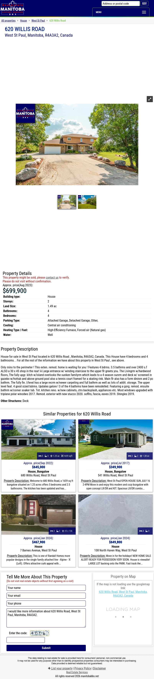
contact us (52, 277)
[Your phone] (46, 603)
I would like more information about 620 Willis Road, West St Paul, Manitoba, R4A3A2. (46, 617)
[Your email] (46, 596)
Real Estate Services (77, 672)
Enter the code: (18, 633)
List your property (60, 668)
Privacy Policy (82, 668)
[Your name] (46, 588)
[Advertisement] (77, 66)
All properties (8, 20)
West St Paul (38, 20)
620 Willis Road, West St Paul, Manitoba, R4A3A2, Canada (123, 593)
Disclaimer (99, 668)
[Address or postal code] (121, 3)
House (23, 20)
